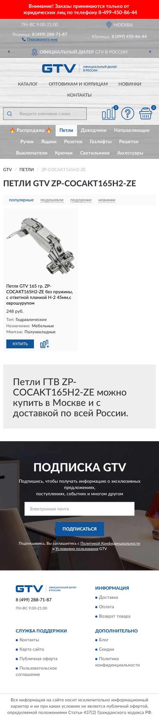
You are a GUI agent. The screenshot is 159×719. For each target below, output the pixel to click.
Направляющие (132, 130)
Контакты (79, 95)
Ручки (27, 141)
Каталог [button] (28, 84)
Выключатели (31, 153)
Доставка (108, 597)
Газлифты (101, 141)
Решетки (129, 141)
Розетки (73, 141)
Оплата (106, 607)
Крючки (64, 153)
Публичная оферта (38, 659)
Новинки (129, 84)
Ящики (49, 141)
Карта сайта (31, 650)
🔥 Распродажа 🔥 (30, 130)
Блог (104, 640)
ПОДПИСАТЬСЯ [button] (80, 529)
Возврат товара (114, 616)
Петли (66, 130)
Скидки (106, 650)
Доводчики (94, 130)
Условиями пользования (77, 549)
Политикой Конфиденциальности (110, 543)
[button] (40, 39)
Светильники (95, 153)
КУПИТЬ (20, 344)
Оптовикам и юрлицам (78, 84)
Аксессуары (130, 153)
